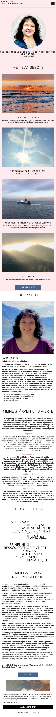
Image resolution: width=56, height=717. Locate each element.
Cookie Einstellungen (28, 713)
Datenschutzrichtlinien (10, 702)
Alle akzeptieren (28, 707)
